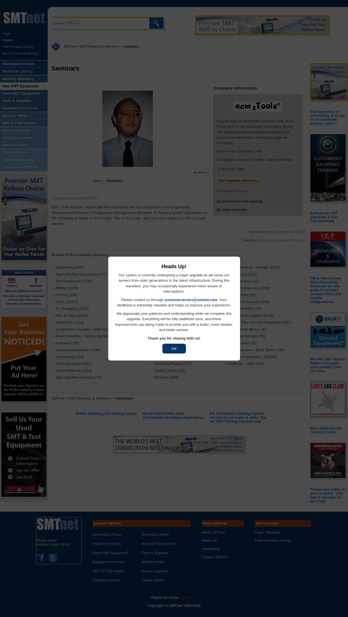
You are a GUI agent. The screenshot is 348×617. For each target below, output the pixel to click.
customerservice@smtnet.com (190, 299)
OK (174, 349)
